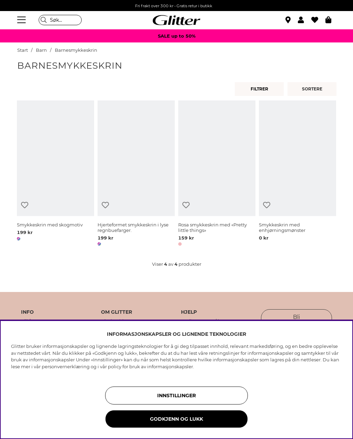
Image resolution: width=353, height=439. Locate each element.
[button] (304, 20)
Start (22, 50)
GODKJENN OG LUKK (176, 419)
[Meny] (22, 20)
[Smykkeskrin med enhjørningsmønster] (297, 174)
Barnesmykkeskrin (76, 50)
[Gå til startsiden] (176, 20)
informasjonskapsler (170, 366)
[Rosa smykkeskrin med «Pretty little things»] (216, 174)
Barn (41, 50)
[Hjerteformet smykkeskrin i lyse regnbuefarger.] (136, 174)
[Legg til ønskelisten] (24, 205)
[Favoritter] (318, 20)
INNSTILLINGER (176, 395)
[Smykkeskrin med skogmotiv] (55, 174)
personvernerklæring (66, 366)
